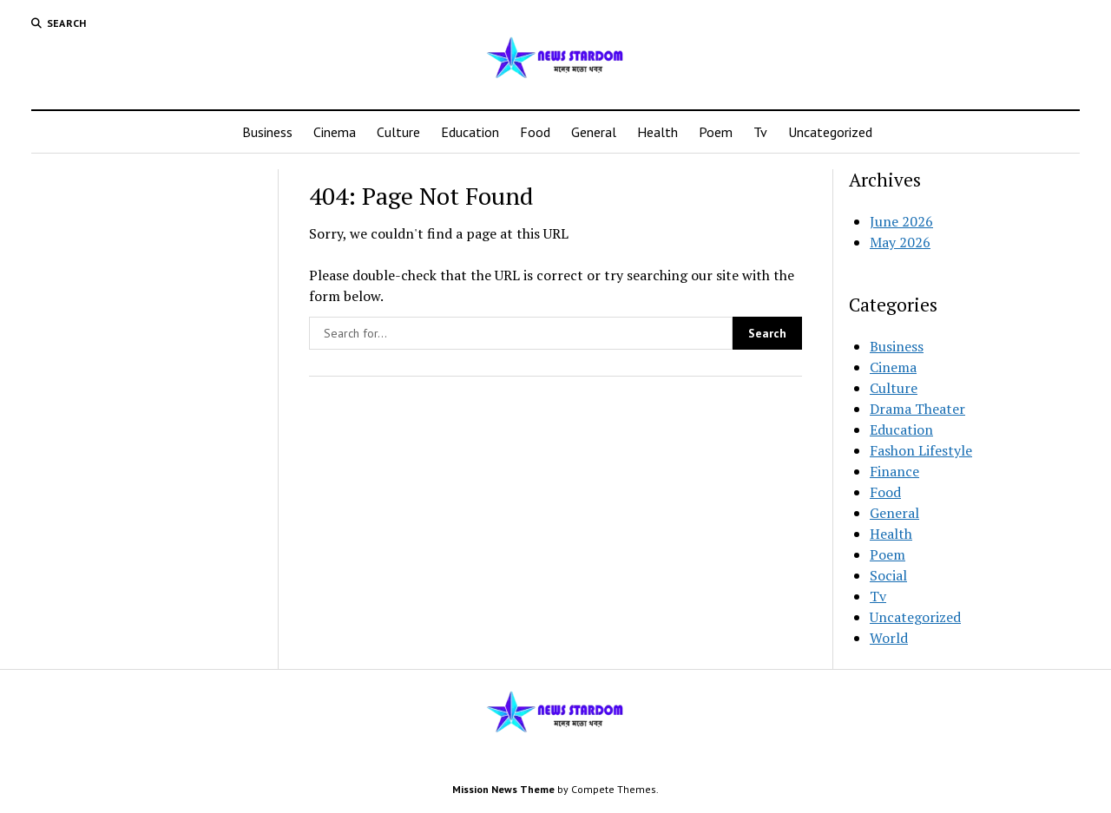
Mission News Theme (503, 789)
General (593, 132)
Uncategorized (830, 132)
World (889, 637)
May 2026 (900, 242)
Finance (894, 471)
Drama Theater (917, 408)
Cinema (334, 132)
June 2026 (901, 221)
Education (470, 132)
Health (657, 132)
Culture (398, 132)
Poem (716, 132)
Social (888, 575)
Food (535, 132)
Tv (760, 132)
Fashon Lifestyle (921, 450)
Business (267, 132)
